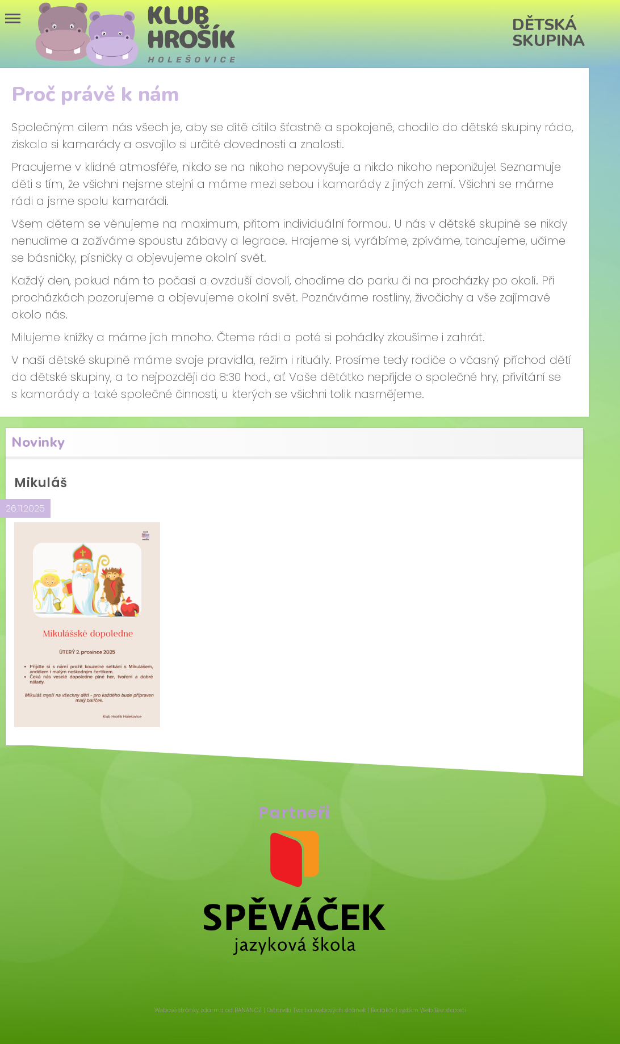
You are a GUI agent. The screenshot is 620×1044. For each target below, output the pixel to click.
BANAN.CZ (248, 1010)
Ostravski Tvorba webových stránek (316, 1010)
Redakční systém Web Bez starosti (418, 1010)
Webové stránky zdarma (189, 1010)
